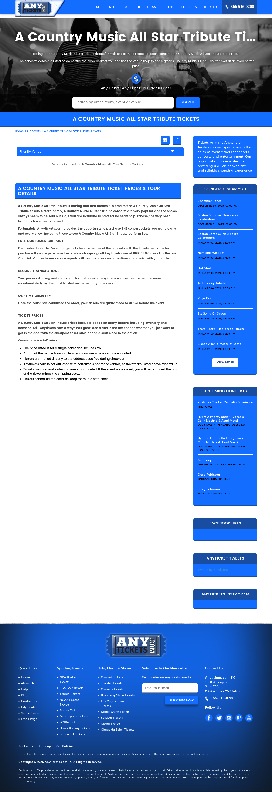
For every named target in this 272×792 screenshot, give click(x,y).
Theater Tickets (112, 683)
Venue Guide (30, 713)
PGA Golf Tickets (72, 688)
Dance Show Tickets (115, 711)
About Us (27, 683)
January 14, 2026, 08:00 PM (216, 349)
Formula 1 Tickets (72, 734)
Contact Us (29, 701)
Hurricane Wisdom (211, 252)
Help (24, 689)
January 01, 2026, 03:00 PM (216, 242)
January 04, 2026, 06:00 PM (216, 288)
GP (239, 718)
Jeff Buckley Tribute (212, 283)
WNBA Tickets (70, 722)
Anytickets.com (56, 761)
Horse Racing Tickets (75, 728)
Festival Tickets (112, 717)
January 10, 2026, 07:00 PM (216, 318)
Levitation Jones (209, 201)
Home (25, 677)
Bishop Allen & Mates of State (219, 344)
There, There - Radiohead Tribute (221, 328)
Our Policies (64, 746)
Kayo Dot (204, 298)
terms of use (70, 754)
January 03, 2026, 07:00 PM (216, 257)
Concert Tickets (112, 677)
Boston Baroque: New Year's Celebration (218, 217)
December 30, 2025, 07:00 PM (217, 205)
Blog (24, 695)
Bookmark (25, 746)
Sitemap (45, 746)
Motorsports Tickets (74, 716)
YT (249, 718)
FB (209, 718)
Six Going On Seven (212, 313)
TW (219, 718)
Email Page (29, 719)
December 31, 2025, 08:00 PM (217, 224)
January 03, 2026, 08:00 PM (216, 273)
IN (229, 718)
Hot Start (204, 268)
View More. (225, 362)
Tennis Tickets (70, 693)
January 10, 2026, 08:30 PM (216, 334)
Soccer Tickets (70, 710)
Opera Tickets (111, 723)
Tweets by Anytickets (213, 569)
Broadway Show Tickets (118, 695)
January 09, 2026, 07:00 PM (216, 303)
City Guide (28, 707)
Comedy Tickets (112, 689)
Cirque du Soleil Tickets (117, 729)
